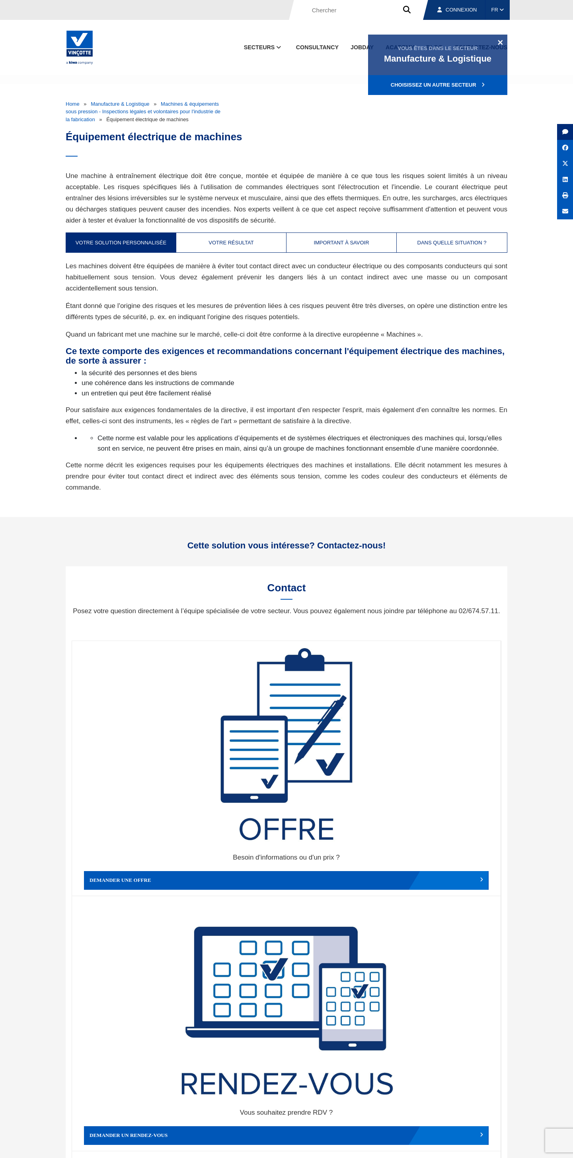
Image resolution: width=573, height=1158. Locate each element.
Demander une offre (125, 742)
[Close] (500, 42)
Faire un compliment (125, 872)
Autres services (340, 872)
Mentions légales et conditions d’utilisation (280, 1144)
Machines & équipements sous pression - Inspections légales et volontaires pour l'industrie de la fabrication (143, 111)
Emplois (447, 1107)
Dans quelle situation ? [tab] (452, 243)
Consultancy (317, 47)
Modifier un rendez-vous (340, 742)
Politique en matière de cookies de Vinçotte (382, 1144)
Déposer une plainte (233, 872)
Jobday (362, 47)
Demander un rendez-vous (233, 742)
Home (73, 104)
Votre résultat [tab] (231, 243)
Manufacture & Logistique (120, 104)
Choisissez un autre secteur (438, 85)
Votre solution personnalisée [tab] (121, 243)
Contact (493, 1107)
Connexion (457, 10)
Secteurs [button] (263, 47)
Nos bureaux (394, 1107)
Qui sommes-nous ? (327, 1107)
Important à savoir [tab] (341, 243)
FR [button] (497, 10)
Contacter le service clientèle (449, 742)
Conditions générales (202, 1144)
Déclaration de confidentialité (469, 1144)
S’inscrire (452, 1017)
